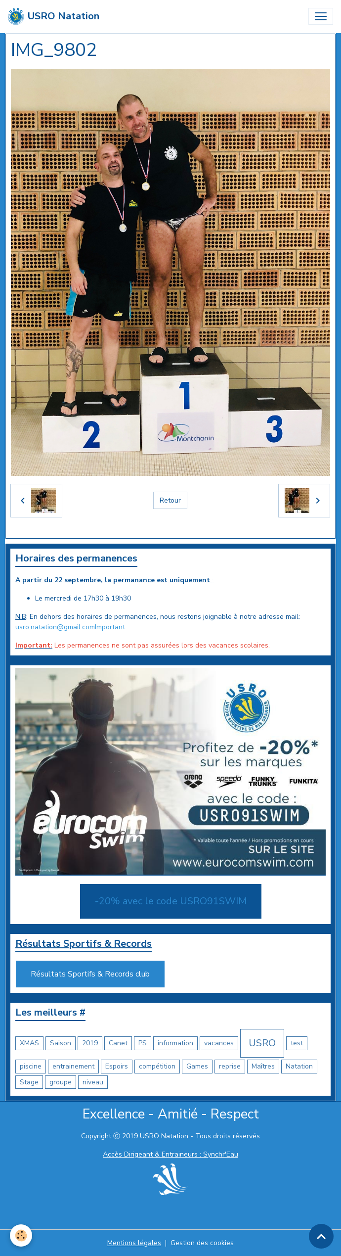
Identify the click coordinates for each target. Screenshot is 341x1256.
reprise (230, 1066)
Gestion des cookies (202, 1243)
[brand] (53, 16)
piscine (31, 1066)
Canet (118, 1043)
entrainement (73, 1066)
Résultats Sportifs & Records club (90, 974)
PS (142, 1043)
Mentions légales (134, 1243)
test (297, 1043)
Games (197, 1066)
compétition (157, 1066)
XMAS (29, 1043)
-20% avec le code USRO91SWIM (171, 901)
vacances (219, 1043)
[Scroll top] (321, 1236)
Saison (60, 1043)
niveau (93, 1082)
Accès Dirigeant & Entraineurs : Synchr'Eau (170, 1154)
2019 (90, 1043)
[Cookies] (21, 1235)
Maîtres (263, 1066)
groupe (60, 1082)
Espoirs (116, 1066)
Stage (29, 1082)
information (175, 1043)
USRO (262, 1043)
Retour (170, 500)
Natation (299, 1066)
